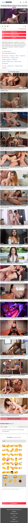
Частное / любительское (7, 61)
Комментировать (15, 34)
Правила (14, 511)
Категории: (6, 55)
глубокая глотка (18, 65)
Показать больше (14, 418)
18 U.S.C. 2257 (14, 517)
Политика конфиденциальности (14, 509)
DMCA (13, 519)
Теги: (5, 65)
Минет (17, 55)
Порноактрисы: (7, 51)
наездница (4, 67)
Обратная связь (14, 513)
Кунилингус (22, 55)
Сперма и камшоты (6, 59)
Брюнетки (14, 59)
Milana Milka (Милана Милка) (9, 53)
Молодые (12, 55)
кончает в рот (10, 65)
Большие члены (14, 57)
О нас (14, 515)
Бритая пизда (18, 61)
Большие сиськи (6, 57)
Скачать (14, 37)
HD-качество (5, 63)
